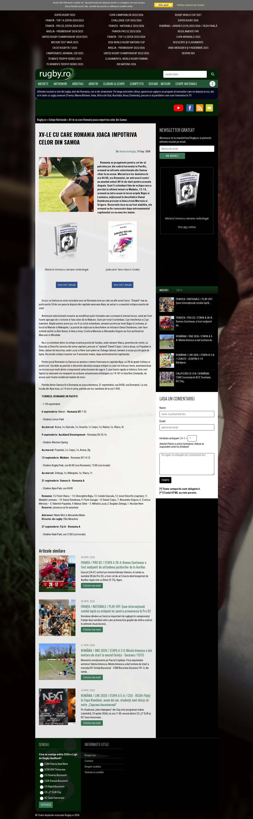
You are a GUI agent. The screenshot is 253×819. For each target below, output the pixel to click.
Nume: (162, 408)
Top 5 (179, 290)
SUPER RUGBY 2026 (188, 20)
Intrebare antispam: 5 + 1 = (173, 438)
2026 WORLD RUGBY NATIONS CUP (126, 42)
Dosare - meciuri (159, 83)
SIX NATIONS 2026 (126, 64)
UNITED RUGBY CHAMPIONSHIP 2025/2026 (126, 53)
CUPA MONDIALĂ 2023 (188, 37)
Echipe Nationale (186, 83)
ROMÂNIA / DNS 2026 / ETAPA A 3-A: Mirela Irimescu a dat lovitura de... (195, 338)
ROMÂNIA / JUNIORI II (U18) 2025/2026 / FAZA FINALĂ (188, 26)
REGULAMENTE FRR (188, 31)
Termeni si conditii (94, 772)
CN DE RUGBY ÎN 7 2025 (64, 47)
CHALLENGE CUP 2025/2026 (126, 20)
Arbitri (93, 83)
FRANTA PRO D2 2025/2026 (126, 31)
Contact (89, 761)
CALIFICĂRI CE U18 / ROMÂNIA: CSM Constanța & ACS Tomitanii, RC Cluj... (193, 377)
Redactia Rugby (128, 151)
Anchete (43, 83)
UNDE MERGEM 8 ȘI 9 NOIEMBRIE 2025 (188, 47)
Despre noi (90, 755)
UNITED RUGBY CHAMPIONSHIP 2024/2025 (64, 37)
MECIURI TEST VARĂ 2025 (64, 42)
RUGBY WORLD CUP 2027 (188, 15)
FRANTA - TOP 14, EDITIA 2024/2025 (65, 20)
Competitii (137, 83)
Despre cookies (93, 766)
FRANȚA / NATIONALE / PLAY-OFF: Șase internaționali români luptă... (194, 301)
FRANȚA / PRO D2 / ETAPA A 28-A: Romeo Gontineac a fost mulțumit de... (194, 321)
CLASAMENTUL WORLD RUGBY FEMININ (126, 58)
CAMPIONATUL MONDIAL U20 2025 (64, 53)
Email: (162, 421)
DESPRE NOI (188, 53)
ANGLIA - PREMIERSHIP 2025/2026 (126, 47)
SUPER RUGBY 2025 (64, 15)
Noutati (163, 290)
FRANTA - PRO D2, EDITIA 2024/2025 (64, 26)
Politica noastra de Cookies (191, 5)
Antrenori (60, 83)
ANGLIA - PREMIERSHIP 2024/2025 (64, 31)
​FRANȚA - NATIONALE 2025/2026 (126, 26)
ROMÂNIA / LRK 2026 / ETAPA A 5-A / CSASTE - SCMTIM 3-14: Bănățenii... (195, 358)
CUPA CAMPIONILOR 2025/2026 (126, 15)
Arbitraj (77, 83)
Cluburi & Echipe (114, 83)
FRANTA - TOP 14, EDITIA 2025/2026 (126, 37)
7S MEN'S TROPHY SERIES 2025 (64, 58)
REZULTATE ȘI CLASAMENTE (188, 42)
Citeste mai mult (92, 585)
